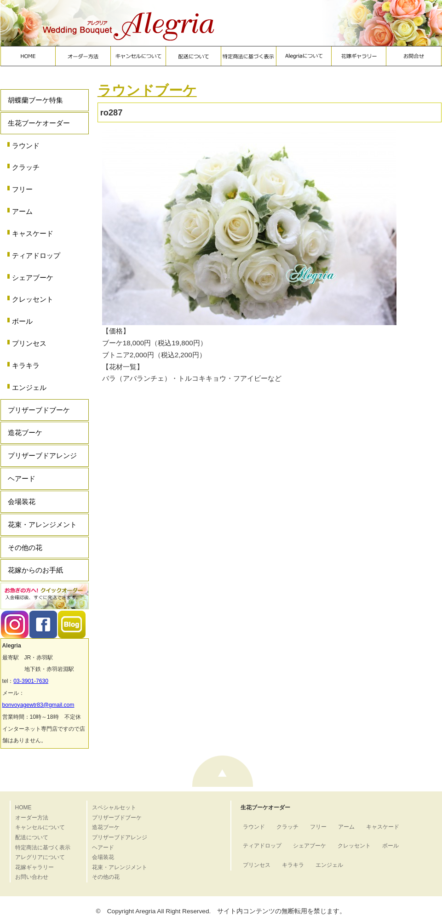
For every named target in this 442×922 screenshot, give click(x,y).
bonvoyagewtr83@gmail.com (38, 705)
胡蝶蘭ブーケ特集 (35, 100)
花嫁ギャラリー (34, 867)
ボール (22, 321)
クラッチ (26, 167)
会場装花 (21, 501)
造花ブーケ (25, 432)
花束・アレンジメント (42, 524)
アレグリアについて (40, 857)
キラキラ (26, 365)
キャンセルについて (40, 827)
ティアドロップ (36, 255)
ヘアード (21, 478)
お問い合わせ (31, 877)
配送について (31, 837)
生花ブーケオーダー (39, 123)
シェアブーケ (32, 277)
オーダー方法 (31, 817)
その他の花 (25, 547)
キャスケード (32, 233)
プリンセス (29, 343)
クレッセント (32, 299)
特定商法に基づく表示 (42, 847)
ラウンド (26, 145)
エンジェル (29, 387)
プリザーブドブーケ (39, 410)
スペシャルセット (114, 807)
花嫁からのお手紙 (35, 570)
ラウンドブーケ (147, 90)
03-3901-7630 (30, 681)
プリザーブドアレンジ (42, 455)
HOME (23, 807)
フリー (22, 189)
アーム (22, 211)
